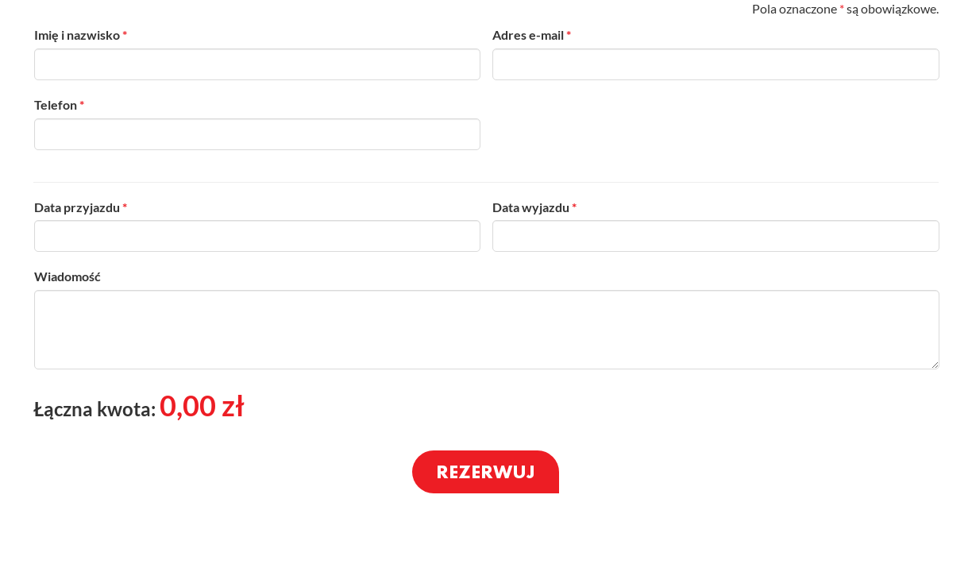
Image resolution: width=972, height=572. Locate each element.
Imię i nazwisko (80, 34)
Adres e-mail (531, 34)
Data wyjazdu (534, 206)
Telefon (59, 104)
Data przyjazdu (80, 206)
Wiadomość (67, 276)
